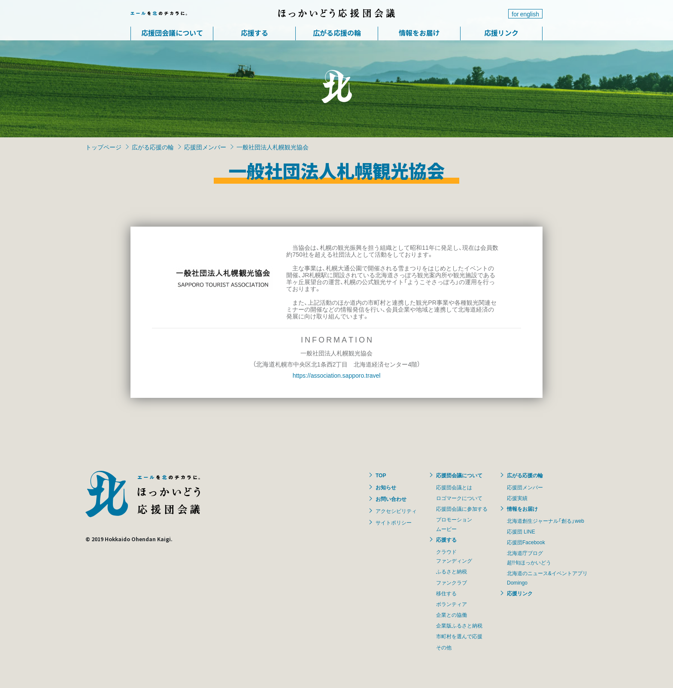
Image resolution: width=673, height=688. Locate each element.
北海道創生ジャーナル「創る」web (545, 520)
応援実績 (517, 498)
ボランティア (451, 604)
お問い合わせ (391, 499)
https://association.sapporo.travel (337, 375)
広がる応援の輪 (337, 32)
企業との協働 (451, 614)
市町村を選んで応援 (459, 636)
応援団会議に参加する (462, 508)
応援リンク (501, 32)
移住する (446, 593)
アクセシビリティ (396, 511)
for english (525, 13)
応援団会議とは (454, 487)
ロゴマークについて (459, 498)
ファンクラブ (451, 582)
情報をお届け (419, 32)
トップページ (103, 146)
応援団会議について (172, 32)
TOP (381, 475)
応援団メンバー (205, 146)
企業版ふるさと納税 (459, 625)
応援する (254, 32)
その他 (444, 647)
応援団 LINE (521, 531)
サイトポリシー (394, 522)
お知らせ (386, 487)
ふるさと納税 (451, 571)
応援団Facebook (526, 542)
